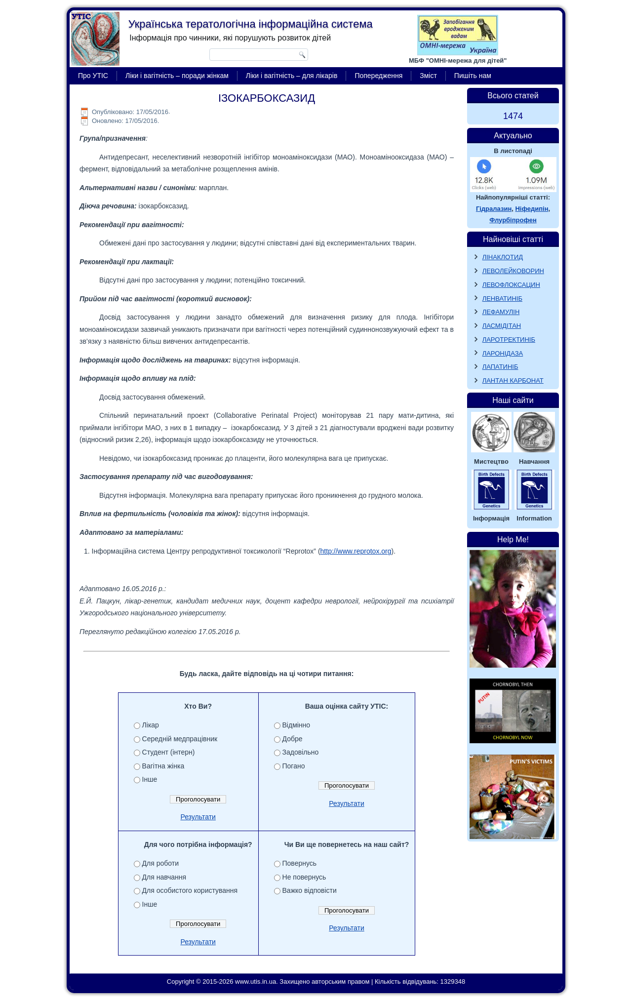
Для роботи (160, 863)
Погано (293, 766)
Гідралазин (494, 208)
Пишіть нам (472, 76)
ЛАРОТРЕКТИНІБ (508, 339)
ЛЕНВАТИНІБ (502, 298)
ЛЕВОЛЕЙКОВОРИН (513, 271)
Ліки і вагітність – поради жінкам (177, 76)
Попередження (378, 76)
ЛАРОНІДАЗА (502, 353)
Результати (198, 817)
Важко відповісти (309, 890)
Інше (150, 779)
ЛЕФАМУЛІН (501, 312)
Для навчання (164, 877)
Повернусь (299, 863)
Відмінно (296, 725)
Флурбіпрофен (513, 220)
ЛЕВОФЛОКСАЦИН (511, 284)
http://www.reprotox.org (356, 551)
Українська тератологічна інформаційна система (250, 24)
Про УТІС (93, 76)
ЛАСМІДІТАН (501, 325)
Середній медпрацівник (180, 739)
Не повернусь (304, 877)
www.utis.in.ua (255, 981)
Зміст (428, 76)
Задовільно (300, 752)
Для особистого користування (190, 890)
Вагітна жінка (163, 766)
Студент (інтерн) (168, 752)
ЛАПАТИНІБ (500, 366)
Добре (292, 739)
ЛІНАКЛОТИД (502, 257)
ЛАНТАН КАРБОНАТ (513, 380)
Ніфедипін (531, 208)
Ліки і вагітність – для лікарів (292, 76)
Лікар (150, 725)
